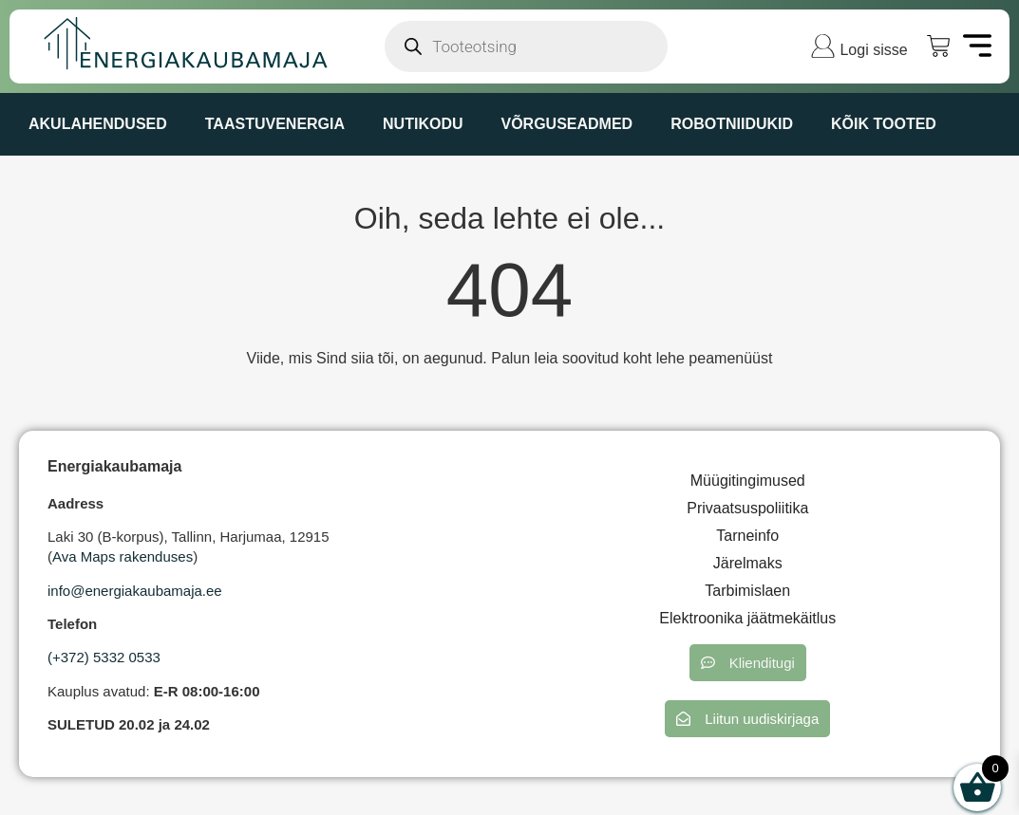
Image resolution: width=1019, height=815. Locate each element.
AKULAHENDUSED (97, 124)
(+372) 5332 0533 (103, 657)
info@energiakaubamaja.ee (134, 591)
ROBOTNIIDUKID (731, 124)
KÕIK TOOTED (883, 124)
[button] (747, 662)
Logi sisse (873, 50)
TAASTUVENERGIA (275, 124)
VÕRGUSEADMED (566, 124)
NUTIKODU (422, 124)
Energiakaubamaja (114, 466)
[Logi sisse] (823, 46)
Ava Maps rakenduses (122, 556)
